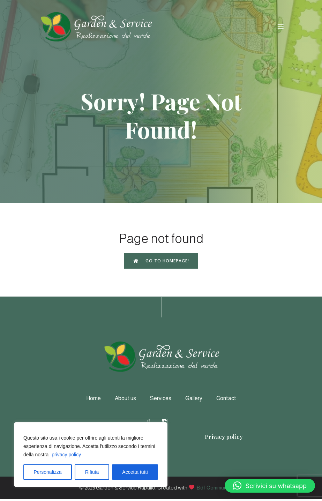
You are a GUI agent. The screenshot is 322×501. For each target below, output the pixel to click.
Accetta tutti (135, 472)
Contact (226, 400)
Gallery (193, 400)
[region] (90, 454)
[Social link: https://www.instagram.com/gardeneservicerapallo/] (169, 423)
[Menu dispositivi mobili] (281, 27)
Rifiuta (92, 472)
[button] (270, 486)
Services (160, 400)
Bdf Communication (220, 490)
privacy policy (66, 454)
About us (125, 400)
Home (93, 400)
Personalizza (48, 472)
